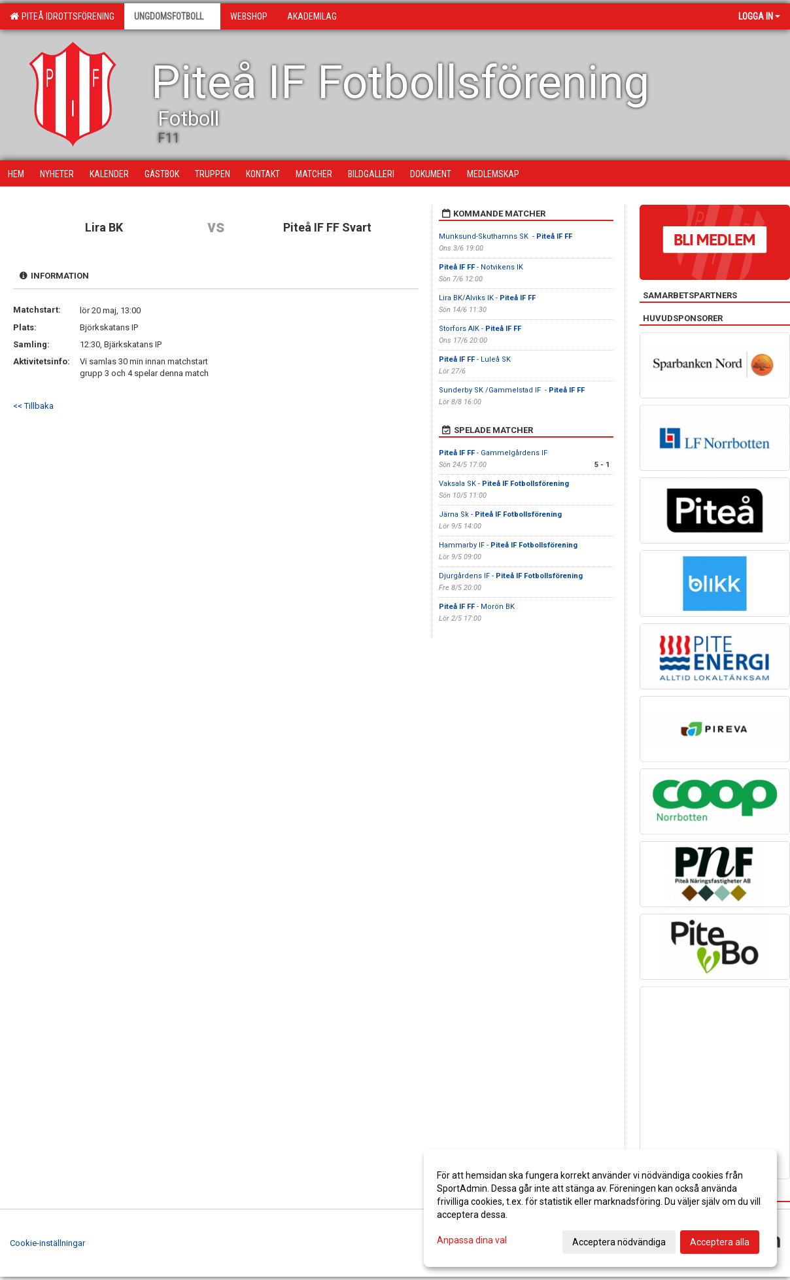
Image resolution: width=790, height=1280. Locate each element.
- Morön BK (477, 606)
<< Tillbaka (33, 406)
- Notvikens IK (482, 267)
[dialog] (600, 1208)
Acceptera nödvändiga (619, 1242)
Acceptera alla (719, 1242)
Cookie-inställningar (47, 1243)
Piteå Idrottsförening (62, 16)
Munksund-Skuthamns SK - (505, 236)
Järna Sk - (500, 514)
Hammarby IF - (508, 545)
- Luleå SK (476, 359)
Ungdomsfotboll (172, 16)
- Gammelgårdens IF (493, 453)
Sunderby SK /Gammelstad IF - (512, 390)
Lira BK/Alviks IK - (487, 298)
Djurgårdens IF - (511, 576)
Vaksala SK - (504, 483)
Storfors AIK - (480, 328)
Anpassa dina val (472, 1240)
